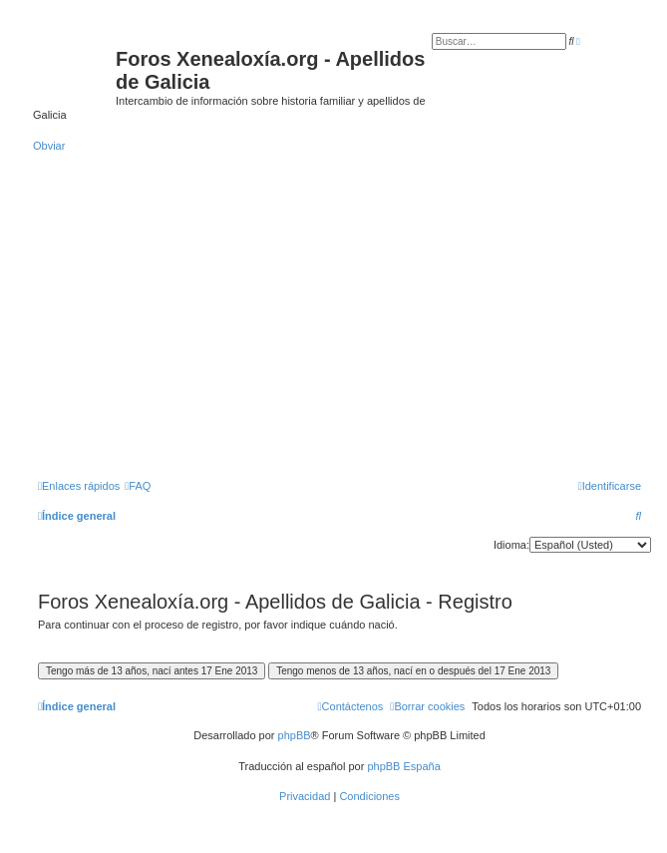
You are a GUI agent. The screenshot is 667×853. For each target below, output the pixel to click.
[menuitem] (138, 486)
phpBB (294, 735)
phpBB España (403, 766)
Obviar (49, 146)
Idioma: (511, 545)
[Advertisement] (340, 324)
